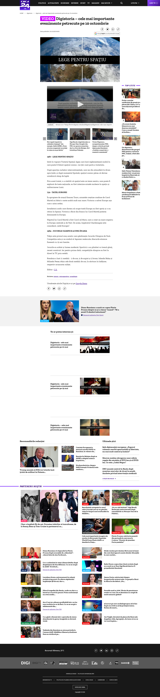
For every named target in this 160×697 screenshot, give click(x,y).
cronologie (73, 276)
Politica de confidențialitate (86, 673)
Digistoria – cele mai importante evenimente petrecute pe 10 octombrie (56, 13)
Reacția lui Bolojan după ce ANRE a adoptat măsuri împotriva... (86, 458)
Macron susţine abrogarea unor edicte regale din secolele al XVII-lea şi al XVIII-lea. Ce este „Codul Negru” (120, 460)
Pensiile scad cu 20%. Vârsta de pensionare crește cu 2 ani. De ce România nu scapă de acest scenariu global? (121, 592)
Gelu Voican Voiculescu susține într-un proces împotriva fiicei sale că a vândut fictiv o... (131, 174)
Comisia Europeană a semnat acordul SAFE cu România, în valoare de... (85, 449)
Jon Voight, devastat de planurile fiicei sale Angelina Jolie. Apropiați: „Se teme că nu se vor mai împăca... (121, 619)
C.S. (55, 269)
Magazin (95, 3)
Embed (50, 125)
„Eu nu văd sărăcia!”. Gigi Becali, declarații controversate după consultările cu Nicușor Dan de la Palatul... (125, 510)
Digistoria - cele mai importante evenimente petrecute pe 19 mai (61, 386)
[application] (80, 104)
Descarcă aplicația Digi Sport (93, 315)
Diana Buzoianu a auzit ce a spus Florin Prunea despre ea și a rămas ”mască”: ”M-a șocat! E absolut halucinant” (100, 309)
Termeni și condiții (71, 673)
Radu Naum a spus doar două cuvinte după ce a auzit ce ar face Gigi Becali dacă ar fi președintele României (121, 566)
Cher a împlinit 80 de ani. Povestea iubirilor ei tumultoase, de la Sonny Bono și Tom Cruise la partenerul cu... (48, 525)
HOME (22, 13)
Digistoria (30, 13)
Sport (82, 3)
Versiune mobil (80, 687)
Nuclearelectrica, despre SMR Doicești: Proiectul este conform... (87, 467)
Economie (65, 3)
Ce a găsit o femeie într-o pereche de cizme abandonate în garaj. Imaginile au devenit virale (60, 619)
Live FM (134, 3)
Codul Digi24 (89, 680)
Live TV (152, 3)
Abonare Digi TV (47, 680)
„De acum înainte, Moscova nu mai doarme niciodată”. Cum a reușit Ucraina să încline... (130, 128)
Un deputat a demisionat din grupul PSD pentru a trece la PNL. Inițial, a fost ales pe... (131, 151)
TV (88, 3)
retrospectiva (64, 276)
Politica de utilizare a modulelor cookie (69, 680)
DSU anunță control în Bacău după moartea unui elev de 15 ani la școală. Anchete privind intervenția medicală (119, 471)
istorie (56, 276)
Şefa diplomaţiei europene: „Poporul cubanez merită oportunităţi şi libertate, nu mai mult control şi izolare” (120, 449)
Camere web (101, 680)
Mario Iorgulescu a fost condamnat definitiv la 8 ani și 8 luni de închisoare (131, 195)
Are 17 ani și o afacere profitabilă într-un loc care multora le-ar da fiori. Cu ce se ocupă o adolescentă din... (60, 604)
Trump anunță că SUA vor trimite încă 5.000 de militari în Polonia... (37, 471)
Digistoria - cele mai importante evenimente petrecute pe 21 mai (61, 344)
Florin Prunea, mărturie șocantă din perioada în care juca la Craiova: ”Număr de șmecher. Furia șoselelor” (125, 539)
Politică (42, 3)
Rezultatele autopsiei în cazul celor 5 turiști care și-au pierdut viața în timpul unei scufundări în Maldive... (95, 510)
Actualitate (53, 3)
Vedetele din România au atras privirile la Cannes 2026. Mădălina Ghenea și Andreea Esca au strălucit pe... (60, 632)
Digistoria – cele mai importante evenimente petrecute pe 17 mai (61, 427)
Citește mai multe (108, 479)
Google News (81, 283)
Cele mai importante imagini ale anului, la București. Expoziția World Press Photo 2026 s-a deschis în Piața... (95, 539)
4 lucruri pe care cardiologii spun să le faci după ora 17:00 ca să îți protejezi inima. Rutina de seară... (120, 606)
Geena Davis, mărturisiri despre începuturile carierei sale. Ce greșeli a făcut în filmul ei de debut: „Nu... (121, 579)
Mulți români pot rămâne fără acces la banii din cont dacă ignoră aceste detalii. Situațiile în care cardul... (121, 553)
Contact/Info (113, 680)
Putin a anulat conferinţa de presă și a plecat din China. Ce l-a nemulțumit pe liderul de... (131, 104)
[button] (80, 104)
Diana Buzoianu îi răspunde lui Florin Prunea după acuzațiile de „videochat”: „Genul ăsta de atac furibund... (58, 553)
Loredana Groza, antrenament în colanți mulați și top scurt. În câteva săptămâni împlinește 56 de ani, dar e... (59, 579)
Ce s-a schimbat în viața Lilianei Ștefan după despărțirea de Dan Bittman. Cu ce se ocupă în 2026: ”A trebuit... (60, 564)
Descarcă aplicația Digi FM (52, 570)
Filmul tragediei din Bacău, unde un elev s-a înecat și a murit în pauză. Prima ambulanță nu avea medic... (60, 592)
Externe (74, 3)
